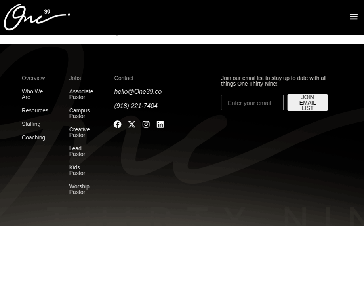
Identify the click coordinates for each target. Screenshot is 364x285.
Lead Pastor (74, 151)
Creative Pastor (76, 132)
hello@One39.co (134, 91)
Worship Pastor (76, 189)
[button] (353, 15)
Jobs (72, 78)
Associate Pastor (78, 94)
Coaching (27, 137)
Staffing (25, 124)
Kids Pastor (74, 170)
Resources (29, 110)
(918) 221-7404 (132, 106)
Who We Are (26, 94)
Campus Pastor (76, 113)
